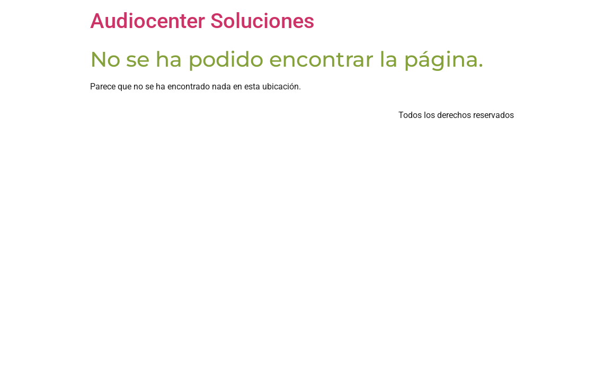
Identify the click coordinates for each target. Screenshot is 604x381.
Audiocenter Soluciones (202, 20)
